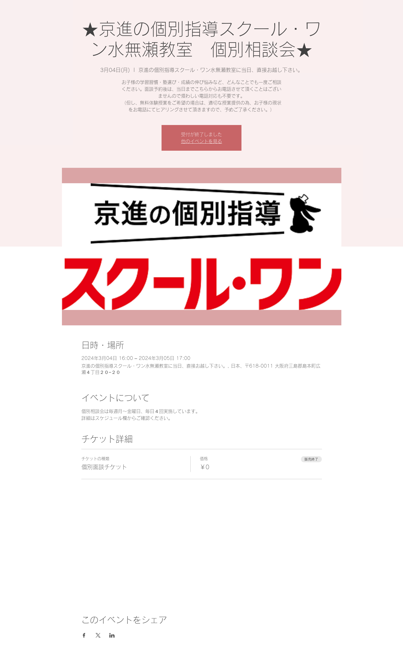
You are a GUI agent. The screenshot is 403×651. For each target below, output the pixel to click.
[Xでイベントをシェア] (98, 635)
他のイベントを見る (201, 141)
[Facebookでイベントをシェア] (84, 635)
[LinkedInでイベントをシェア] (112, 635)
